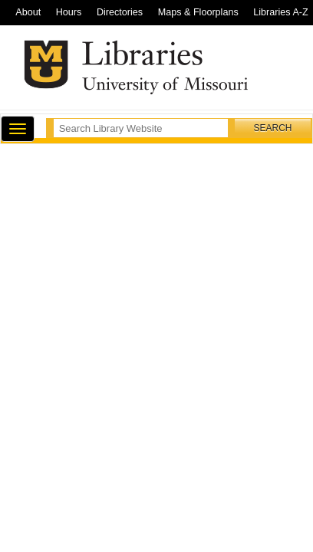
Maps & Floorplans (198, 12)
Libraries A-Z (280, 12)
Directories (120, 12)
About (28, 12)
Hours (69, 12)
